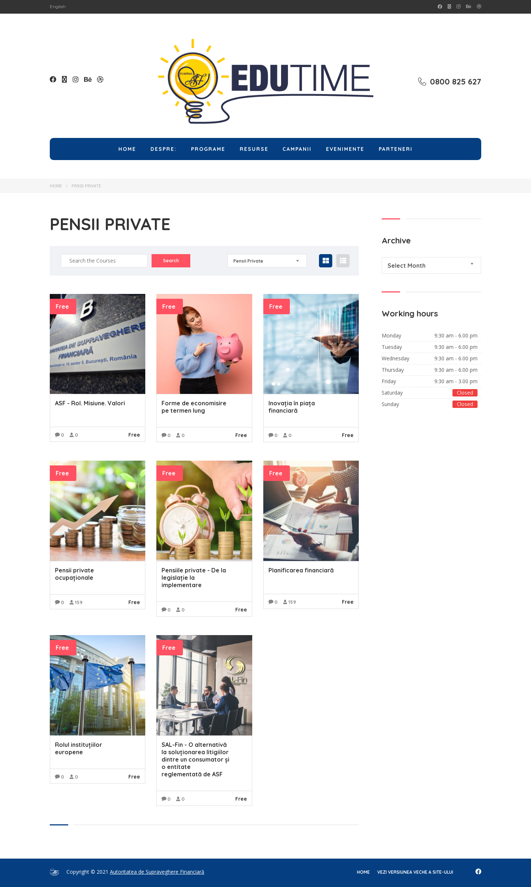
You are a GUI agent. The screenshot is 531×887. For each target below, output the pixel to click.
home (363, 872)
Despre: (163, 149)
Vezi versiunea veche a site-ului (415, 872)
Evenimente (345, 149)
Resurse (254, 149)
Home (127, 149)
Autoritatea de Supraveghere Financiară (157, 871)
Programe (208, 149)
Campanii (297, 149)
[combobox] (267, 260)
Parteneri (396, 149)
